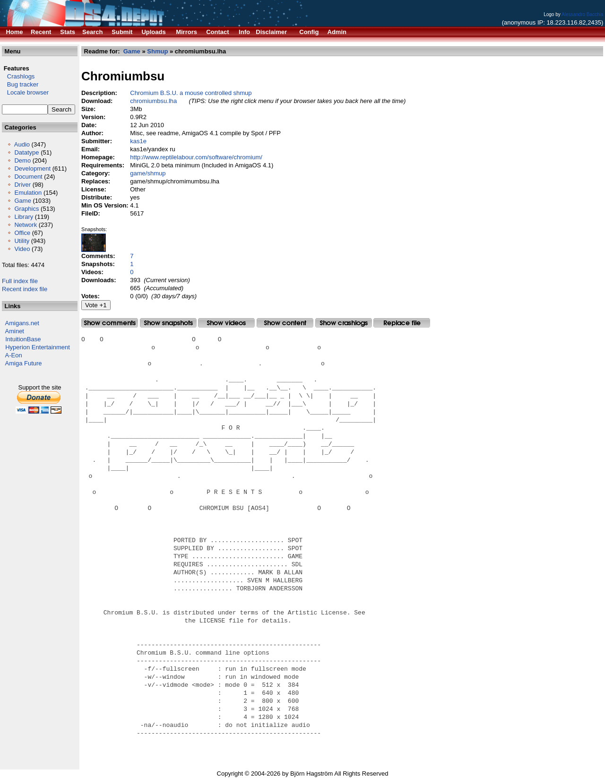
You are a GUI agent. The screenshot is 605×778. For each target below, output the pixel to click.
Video (22, 248)
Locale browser (25, 92)
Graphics (26, 208)
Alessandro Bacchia (582, 14)
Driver (22, 184)
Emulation (28, 192)
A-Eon (13, 355)
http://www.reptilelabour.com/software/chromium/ (196, 157)
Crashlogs (18, 76)
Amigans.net (22, 323)
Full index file (20, 281)
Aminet (14, 331)
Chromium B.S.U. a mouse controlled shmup (190, 92)
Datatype (26, 152)
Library (23, 216)
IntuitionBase (23, 339)
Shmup (157, 51)
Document (28, 176)
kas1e (138, 141)
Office (22, 232)
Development (32, 168)
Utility (21, 240)
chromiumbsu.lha (153, 100)
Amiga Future (23, 363)
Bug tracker (20, 84)
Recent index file (24, 289)
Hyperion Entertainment (37, 347)
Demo (22, 160)
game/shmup (147, 173)
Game (22, 200)
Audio (22, 144)
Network (25, 224)
